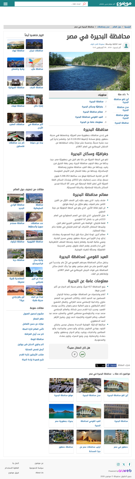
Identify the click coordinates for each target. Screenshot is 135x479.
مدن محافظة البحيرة (123, 108)
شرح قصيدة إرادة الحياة (33, 360)
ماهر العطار (38, 319)
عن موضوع (39, 463)
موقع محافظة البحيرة (122, 116)
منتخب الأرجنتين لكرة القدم (31, 355)
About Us (39, 473)
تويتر (103, 365)
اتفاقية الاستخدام (12, 468)
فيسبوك (113, 365)
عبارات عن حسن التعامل (33, 324)
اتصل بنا (15, 463)
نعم (82, 354)
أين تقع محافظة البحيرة (121, 100)
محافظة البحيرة (122, 123)
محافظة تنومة (37, 339)
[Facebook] (129, 464)
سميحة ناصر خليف (97, 44)
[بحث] (84, 4)
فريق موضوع (13, 473)
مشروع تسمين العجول (33, 314)
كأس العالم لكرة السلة (33, 329)
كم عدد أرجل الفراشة (34, 334)
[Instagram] (118, 464)
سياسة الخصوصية (36, 468)
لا (74, 354)
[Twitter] (124, 464)
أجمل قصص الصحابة (34, 350)
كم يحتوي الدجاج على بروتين (31, 344)
